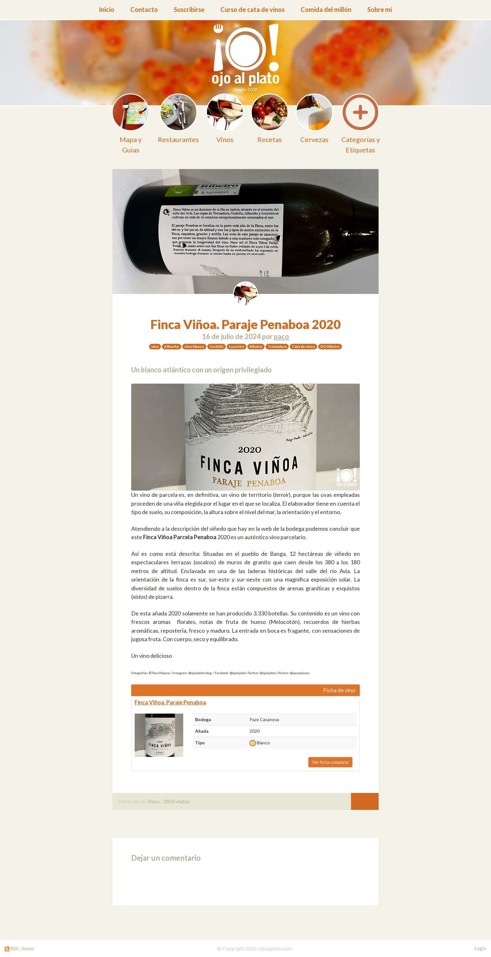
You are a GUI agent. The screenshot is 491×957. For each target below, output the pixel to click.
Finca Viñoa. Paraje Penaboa (170, 702)
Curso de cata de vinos (252, 9)
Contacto (144, 9)
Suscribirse (189, 9)
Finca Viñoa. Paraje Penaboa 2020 (246, 324)
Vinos (153, 801)
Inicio (106, 9)
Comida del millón (326, 9)
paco (281, 336)
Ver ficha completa (330, 762)
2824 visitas (176, 801)
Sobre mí (379, 9)
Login (480, 948)
